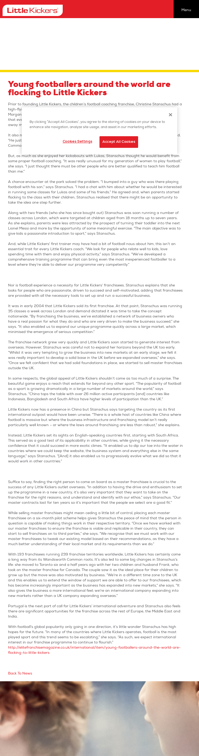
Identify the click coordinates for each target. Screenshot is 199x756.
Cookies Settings (77, 142)
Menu (186, 10)
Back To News (20, 673)
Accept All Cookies (118, 142)
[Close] (170, 115)
